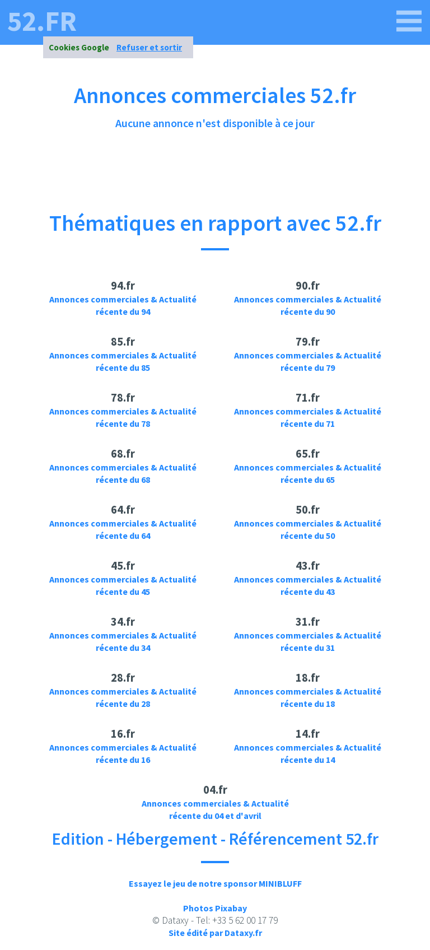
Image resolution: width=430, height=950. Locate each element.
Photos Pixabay (215, 908)
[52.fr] (409, 21)
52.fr (42, 21)
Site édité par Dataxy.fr (215, 932)
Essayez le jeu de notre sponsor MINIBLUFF (215, 883)
